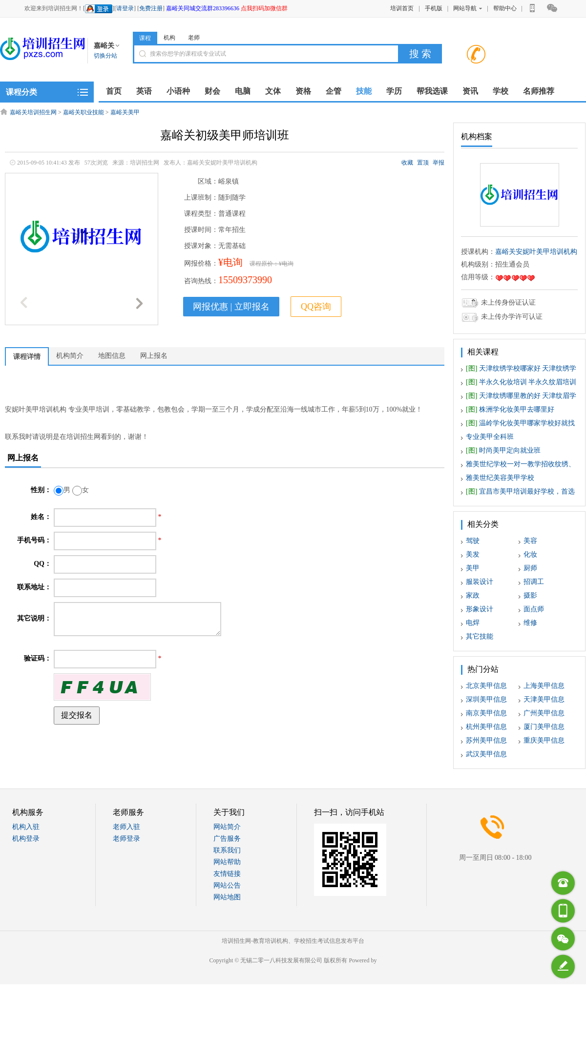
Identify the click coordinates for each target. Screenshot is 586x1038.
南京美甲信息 (486, 713)
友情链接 (227, 873)
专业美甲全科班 (490, 436)
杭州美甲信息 (486, 726)
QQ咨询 (316, 306)
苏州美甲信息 (486, 740)
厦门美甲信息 (544, 726)
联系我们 (227, 850)
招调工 (533, 581)
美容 (530, 540)
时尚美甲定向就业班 (503, 450)
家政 (473, 595)
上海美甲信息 (544, 685)
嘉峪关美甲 (125, 112)
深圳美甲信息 (486, 699)
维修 (530, 622)
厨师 (530, 568)
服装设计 (479, 581)
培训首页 (402, 8)
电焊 (473, 622)
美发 (473, 554)
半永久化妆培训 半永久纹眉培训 (521, 382)
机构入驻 (26, 826)
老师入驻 (126, 826)
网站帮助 (227, 862)
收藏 (407, 162)
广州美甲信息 (544, 713)
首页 (114, 91)
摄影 (530, 595)
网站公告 (227, 885)
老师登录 (126, 838)
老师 (194, 37)
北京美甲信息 (486, 685)
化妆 (530, 554)
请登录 (125, 8)
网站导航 (467, 8)
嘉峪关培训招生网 (33, 112)
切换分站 (105, 55)
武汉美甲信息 (486, 754)
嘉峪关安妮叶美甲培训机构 (536, 251)
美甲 (473, 568)
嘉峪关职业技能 (83, 112)
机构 (169, 37)
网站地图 (227, 897)
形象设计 (479, 609)
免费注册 (151, 8)
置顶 (423, 162)
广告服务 (227, 838)
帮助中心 (505, 8)
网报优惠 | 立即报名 (231, 306)
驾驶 (473, 540)
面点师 (533, 609)
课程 (145, 38)
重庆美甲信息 (544, 740)
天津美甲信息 (544, 699)
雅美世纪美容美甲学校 (500, 477)
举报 (438, 162)
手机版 (433, 8)
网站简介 (227, 826)
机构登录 (26, 838)
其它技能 (479, 636)
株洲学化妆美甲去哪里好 (510, 409)
